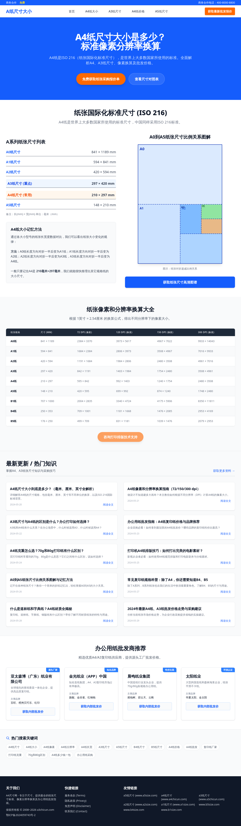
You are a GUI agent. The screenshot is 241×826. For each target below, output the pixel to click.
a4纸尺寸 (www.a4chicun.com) (174, 797)
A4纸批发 (191, 747)
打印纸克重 (15, 755)
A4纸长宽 (86, 747)
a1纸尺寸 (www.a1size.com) (178, 804)
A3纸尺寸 (115, 11)
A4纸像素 (49, 747)
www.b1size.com (171, 809)
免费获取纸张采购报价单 (101, 79)
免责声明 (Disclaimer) (78, 806)
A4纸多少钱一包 (61, 755)
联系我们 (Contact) (76, 811)
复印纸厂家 (210, 747)
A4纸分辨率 (68, 747)
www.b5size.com (209, 804)
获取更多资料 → (224, 471)
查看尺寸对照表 (147, 79)
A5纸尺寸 (161, 11)
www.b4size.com (134, 809)
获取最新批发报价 (220, 11)
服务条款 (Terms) (75, 795)
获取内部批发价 (32, 712)
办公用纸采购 (85, 755)
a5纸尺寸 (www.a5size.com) (140, 795)
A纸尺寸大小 (19, 11)
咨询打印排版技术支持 (120, 437)
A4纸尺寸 (14, 747)
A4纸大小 (91, 11)
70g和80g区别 (36, 755)
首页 (72, 11)
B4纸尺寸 (139, 747)
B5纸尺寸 (156, 747)
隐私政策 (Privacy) (75, 800)
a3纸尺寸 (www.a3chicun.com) (211, 797)
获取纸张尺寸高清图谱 (180, 282)
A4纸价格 (138, 11)
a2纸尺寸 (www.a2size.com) (140, 804)
